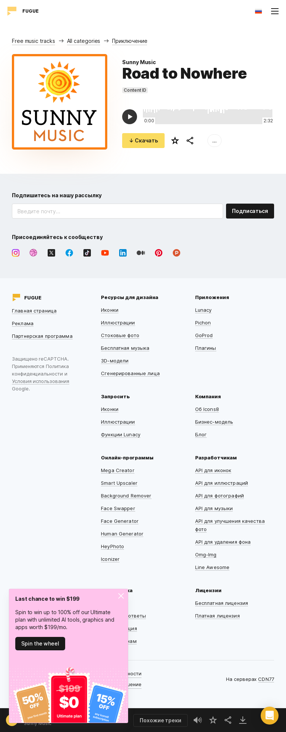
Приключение (129, 41)
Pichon (203, 323)
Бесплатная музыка (125, 348)
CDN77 (266, 679)
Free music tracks (33, 41)
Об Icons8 (207, 409)
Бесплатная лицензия (221, 603)
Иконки (109, 310)
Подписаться (250, 211)
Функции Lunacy (120, 434)
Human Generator (122, 534)
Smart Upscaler (119, 483)
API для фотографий (219, 496)
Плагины (205, 348)
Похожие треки (160, 720)
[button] (270, 716)
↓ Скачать (143, 140)
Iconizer (110, 559)
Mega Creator (117, 470)
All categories (84, 41)
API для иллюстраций (221, 483)
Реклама (23, 323)
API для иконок (213, 470)
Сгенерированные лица (130, 373)
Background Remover (126, 496)
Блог (201, 434)
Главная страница (34, 311)
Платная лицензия (217, 616)
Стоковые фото (120, 335)
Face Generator (120, 521)
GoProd (204, 335)
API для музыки (214, 508)
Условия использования (40, 381)
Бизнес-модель (214, 422)
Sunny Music (139, 62)
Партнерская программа (42, 336)
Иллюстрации (118, 323)
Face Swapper (118, 508)
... (214, 140)
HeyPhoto (112, 546)
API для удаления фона (223, 542)
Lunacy (203, 310)
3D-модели (114, 361)
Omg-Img (206, 554)
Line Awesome (212, 567)
